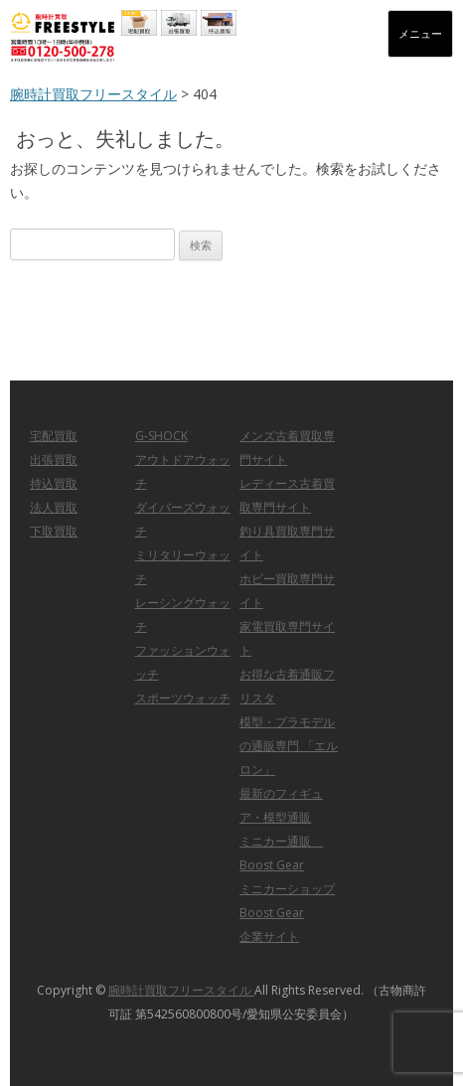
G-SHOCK (161, 435)
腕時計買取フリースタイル (93, 93)
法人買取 (53, 507)
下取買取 (53, 531)
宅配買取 (53, 435)
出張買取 (53, 459)
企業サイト (269, 936)
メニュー (420, 33)
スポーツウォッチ (183, 698)
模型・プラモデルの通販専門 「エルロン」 (288, 745)
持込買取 (53, 483)
